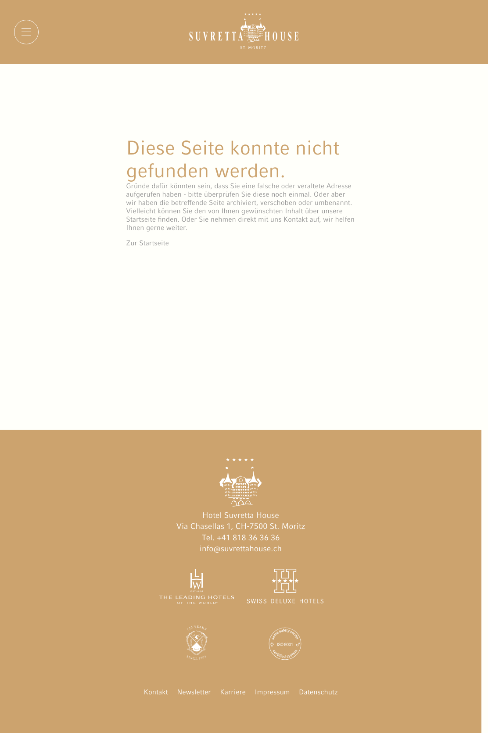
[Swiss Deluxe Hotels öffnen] (285, 588)
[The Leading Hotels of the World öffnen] (197, 588)
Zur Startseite (147, 243)
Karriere (233, 692)
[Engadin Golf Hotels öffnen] (197, 645)
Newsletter (194, 692)
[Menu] (26, 32)
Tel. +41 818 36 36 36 (241, 538)
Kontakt (156, 692)
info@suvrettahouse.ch (241, 548)
